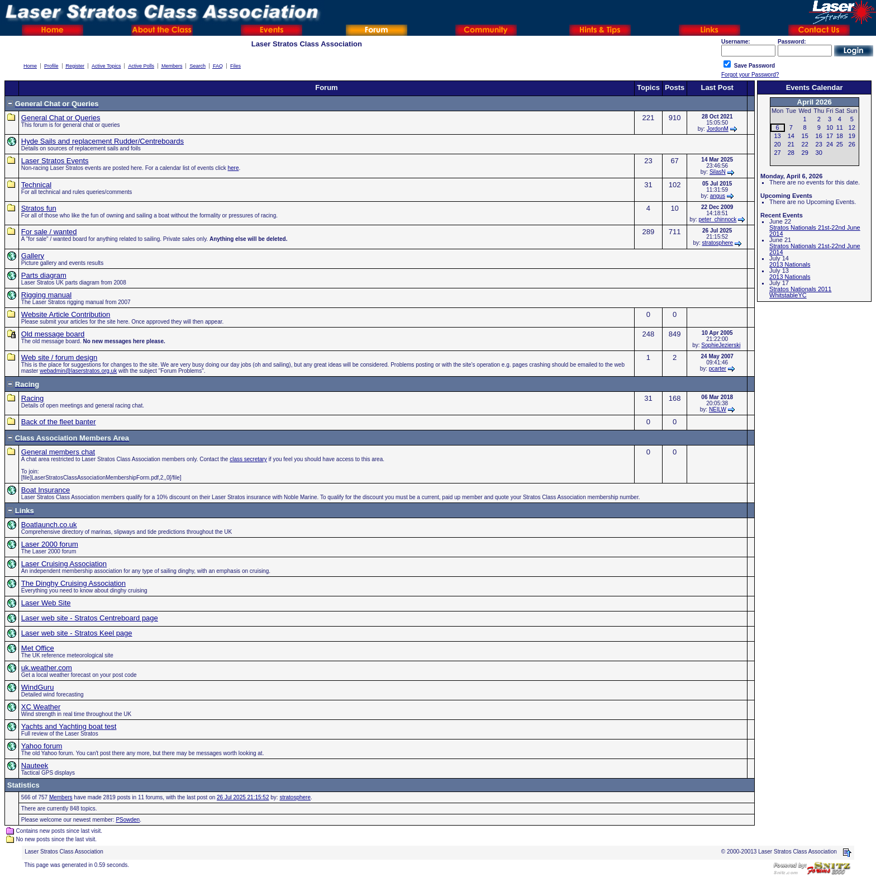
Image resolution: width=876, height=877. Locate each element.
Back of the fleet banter (58, 422)
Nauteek (34, 765)
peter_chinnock (717, 219)
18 (839, 135)
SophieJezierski (720, 345)
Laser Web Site (46, 603)
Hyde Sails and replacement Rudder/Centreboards (102, 141)
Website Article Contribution (65, 314)
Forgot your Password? (750, 75)
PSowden (128, 820)
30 (819, 152)
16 (819, 135)
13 (777, 135)
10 (829, 127)
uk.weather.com (46, 667)
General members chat (58, 452)
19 (852, 135)
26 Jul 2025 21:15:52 (243, 797)
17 (829, 135)
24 (829, 144)
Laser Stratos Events (55, 161)
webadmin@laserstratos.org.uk (78, 371)
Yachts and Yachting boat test (69, 726)
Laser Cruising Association (64, 564)
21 (791, 144)
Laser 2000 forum (49, 544)
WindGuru (37, 687)
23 (819, 144)
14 (791, 135)
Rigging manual (46, 295)
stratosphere (718, 243)
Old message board (52, 334)
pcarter (717, 369)
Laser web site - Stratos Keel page (76, 633)
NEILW (717, 409)
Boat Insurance (45, 490)
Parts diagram (43, 275)
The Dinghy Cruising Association (73, 583)
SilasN (718, 172)
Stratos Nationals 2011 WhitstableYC (800, 292)
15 (805, 135)
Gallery (32, 256)
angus (717, 196)
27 (777, 152)
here (233, 168)
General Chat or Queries (61, 117)
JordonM (718, 129)
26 (852, 144)
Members (61, 797)
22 (805, 144)
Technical (36, 185)
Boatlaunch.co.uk (49, 524)
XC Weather (41, 707)
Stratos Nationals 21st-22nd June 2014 (814, 230)
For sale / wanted (49, 231)
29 (805, 152)
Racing (32, 398)
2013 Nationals (789, 264)
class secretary (248, 459)
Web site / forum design (59, 357)
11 (839, 127)
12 (852, 127)
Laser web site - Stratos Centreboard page (89, 618)
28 (791, 152)
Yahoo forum (41, 746)
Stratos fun (38, 208)
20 (777, 144)
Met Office (37, 648)
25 (839, 144)
